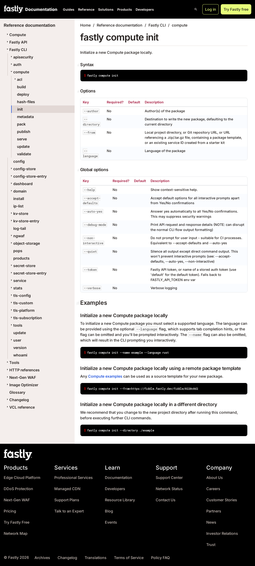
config (19, 161)
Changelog (17, 399)
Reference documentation (119, 25)
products (21, 258)
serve (22, 139)
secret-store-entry (28, 273)
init (20, 109)
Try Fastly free (236, 9)
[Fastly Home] (13, 9)
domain (18, 191)
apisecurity (21, 57)
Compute (16, 34)
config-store (23, 168)
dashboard (21, 183)
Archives (42, 558)
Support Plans (66, 500)
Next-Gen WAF (21, 377)
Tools (12, 362)
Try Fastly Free (16, 522)
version (20, 347)
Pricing (10, 511)
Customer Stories (221, 500)
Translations (96, 558)
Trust (210, 544)
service (18, 280)
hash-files (26, 101)
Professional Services (73, 477)
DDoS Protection (18, 489)
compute (19, 72)
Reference (86, 9)
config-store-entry (28, 176)
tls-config (20, 295)
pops (17, 250)
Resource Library (120, 500)
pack (21, 124)
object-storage (25, 243)
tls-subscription (26, 317)
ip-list (18, 206)
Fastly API (16, 42)
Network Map (16, 533)
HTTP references (23, 370)
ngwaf (17, 236)
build (21, 87)
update (23, 146)
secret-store (22, 265)
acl (17, 79)
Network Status (169, 489)
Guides (68, 9)
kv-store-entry (24, 221)
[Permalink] (78, 65)
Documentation (118, 477)
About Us (214, 477)
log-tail (19, 228)
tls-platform (22, 310)
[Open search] (195, 9)
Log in (210, 9)
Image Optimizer (22, 385)
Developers (145, 9)
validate (24, 154)
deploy (23, 94)
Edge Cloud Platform (22, 477)
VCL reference (20, 407)
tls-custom (21, 303)
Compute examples (105, 376)
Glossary (17, 392)
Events (111, 522)
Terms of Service (129, 558)
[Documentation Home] (40, 9)
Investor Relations (222, 533)
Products (124, 9)
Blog (109, 511)
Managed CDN (67, 489)
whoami (20, 355)
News (211, 522)
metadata (25, 116)
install (18, 198)
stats (16, 288)
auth (15, 64)
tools (16, 325)
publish (23, 131)
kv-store (19, 213)
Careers (213, 489)
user (15, 340)
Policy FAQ (160, 558)
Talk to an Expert (69, 511)
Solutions (106, 9)
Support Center (169, 477)
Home (85, 25)
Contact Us (166, 500)
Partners (213, 511)
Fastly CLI (16, 49)
